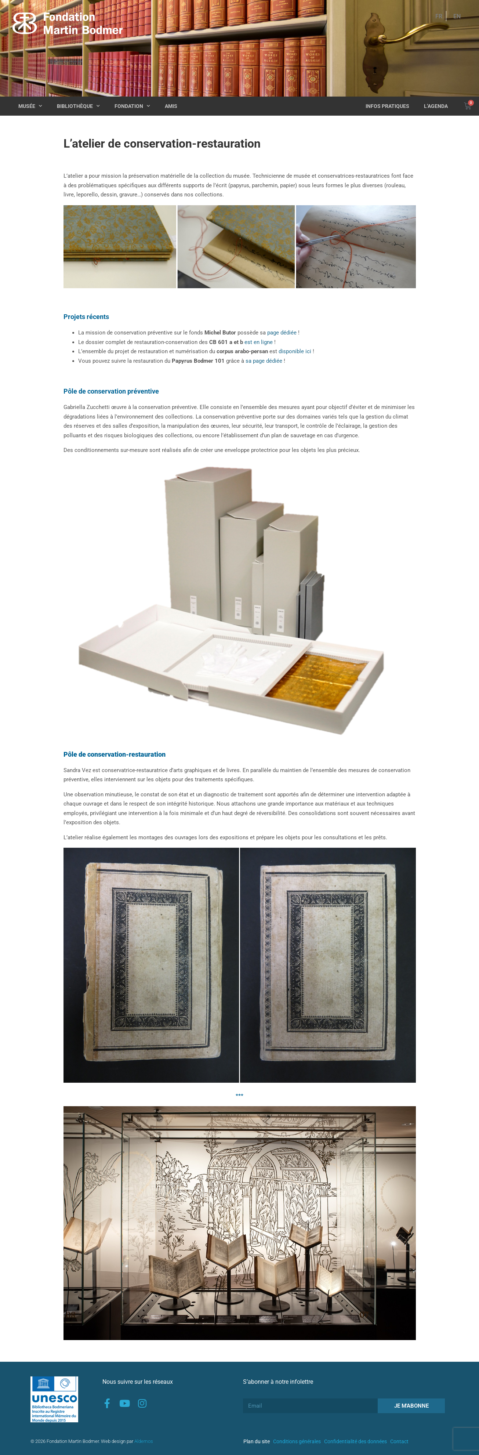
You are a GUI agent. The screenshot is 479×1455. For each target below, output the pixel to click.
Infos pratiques (387, 106)
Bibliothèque (78, 106)
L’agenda (436, 106)
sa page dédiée (264, 361)
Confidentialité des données (355, 1441)
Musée (30, 106)
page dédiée (282, 332)
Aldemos (143, 1441)
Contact (399, 1441)
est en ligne (258, 342)
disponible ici (295, 351)
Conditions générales (297, 1441)
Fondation (132, 106)
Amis (171, 106)
